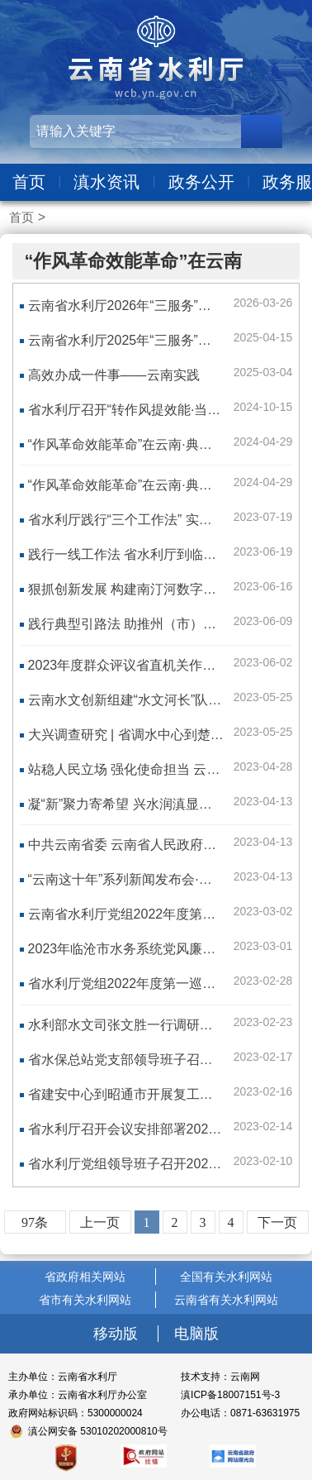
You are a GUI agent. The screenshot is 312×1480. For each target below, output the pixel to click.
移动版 (117, 1333)
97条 (34, 1222)
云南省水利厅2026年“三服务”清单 (126, 305)
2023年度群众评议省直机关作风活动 (135, 665)
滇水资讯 (106, 182)
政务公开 (201, 182)
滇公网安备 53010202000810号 (98, 1431)
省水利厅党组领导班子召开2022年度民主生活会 (168, 1164)
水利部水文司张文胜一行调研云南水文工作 (153, 1025)
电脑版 (196, 1333)
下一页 (277, 1222)
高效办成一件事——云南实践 (114, 375)
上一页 (100, 1222)
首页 (28, 182)
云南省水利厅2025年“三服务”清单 (126, 340)
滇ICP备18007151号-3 (230, 1395)
